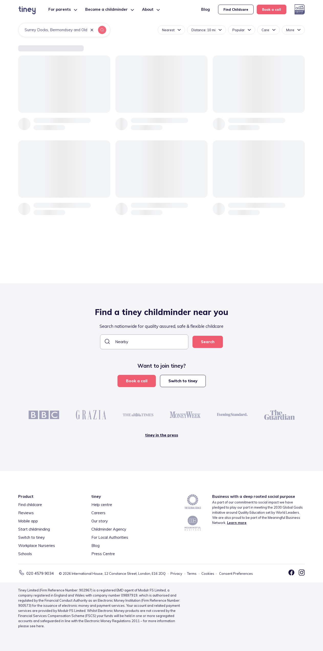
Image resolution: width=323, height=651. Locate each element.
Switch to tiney (182, 380)
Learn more (236, 523)
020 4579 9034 (40, 573)
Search (207, 341)
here (40, 626)
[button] (92, 30)
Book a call (271, 9)
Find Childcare (235, 9)
